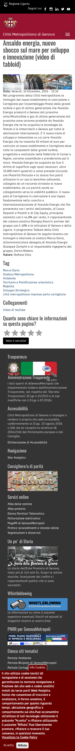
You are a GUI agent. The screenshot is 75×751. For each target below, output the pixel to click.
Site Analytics (17, 457)
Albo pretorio (16, 509)
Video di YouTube (14, 310)
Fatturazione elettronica (24, 518)
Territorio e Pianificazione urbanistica (28, 282)
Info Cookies (37, 673)
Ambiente (9, 278)
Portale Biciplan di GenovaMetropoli (32, 663)
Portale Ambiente (19, 658)
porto (46, 294)
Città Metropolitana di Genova (29, 34)
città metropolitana (16, 294)
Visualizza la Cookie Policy (19, 743)
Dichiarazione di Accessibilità (27, 442)
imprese (36, 294)
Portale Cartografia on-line (26, 667)
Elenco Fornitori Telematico (26, 513)
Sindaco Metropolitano (18, 274)
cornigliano (58, 294)
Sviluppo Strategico (16, 290)
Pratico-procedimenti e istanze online (33, 528)
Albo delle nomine (20, 504)
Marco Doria (11, 270)
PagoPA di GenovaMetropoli (26, 523)
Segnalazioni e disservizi (24, 533)
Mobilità (8, 286)
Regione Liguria (17, 4)
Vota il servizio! (16, 341)
